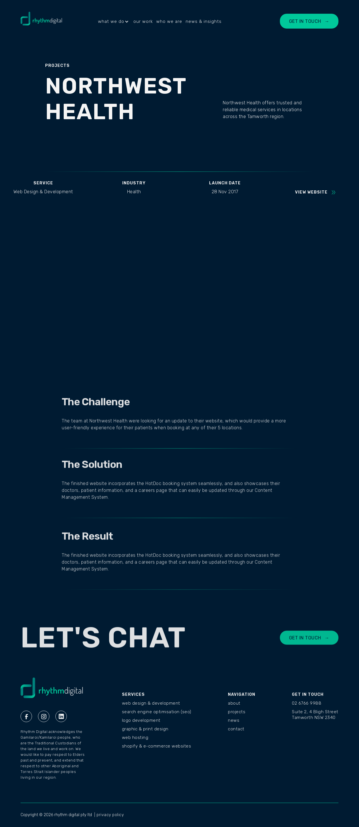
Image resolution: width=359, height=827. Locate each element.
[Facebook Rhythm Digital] (26, 716)
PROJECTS (236, 711)
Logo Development (141, 720)
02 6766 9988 (306, 703)
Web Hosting (135, 737)
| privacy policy (109, 814)
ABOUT (234, 703)
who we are (169, 21)
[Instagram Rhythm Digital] (43, 716)
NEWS (233, 720)
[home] (41, 21)
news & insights (204, 21)
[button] (114, 21)
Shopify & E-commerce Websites (156, 746)
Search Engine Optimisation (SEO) (156, 711)
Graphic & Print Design (145, 729)
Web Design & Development (151, 703)
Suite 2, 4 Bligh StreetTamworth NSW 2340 (315, 714)
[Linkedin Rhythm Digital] (61, 716)
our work (143, 21)
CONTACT (236, 729)
